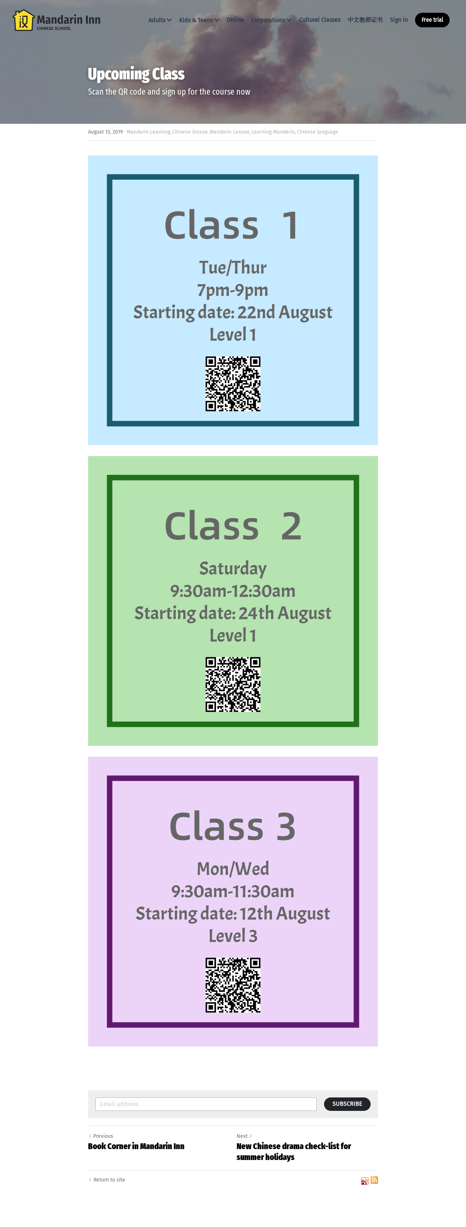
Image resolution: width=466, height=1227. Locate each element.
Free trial (432, 19)
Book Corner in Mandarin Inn (136, 1146)
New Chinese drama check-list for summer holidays (294, 1151)
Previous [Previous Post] (100, 1136)
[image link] (56, 19)
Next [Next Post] (245, 1136)
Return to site (106, 1180)
